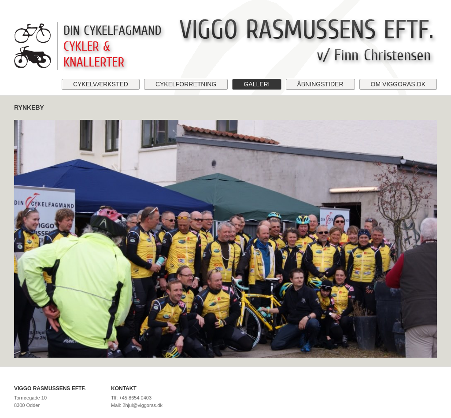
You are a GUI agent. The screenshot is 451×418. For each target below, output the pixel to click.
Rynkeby (29, 107)
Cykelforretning (185, 84)
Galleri (257, 84)
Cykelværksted (100, 84)
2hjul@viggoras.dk (142, 405)
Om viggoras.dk (398, 84)
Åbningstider (320, 84)
